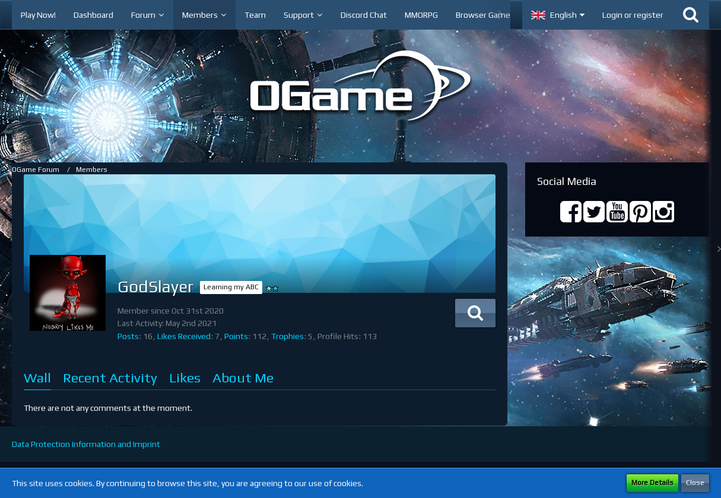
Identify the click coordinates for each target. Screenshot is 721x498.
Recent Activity (110, 377)
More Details (652, 482)
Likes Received (184, 336)
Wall (37, 377)
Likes (185, 377)
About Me (243, 377)
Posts (128, 336)
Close (695, 482)
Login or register (632, 15)
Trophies (287, 336)
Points (236, 336)
